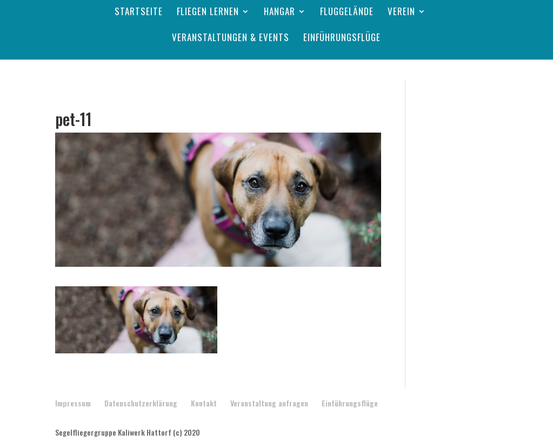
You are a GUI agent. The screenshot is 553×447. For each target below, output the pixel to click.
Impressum (73, 403)
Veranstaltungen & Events (230, 39)
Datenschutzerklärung (140, 403)
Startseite (139, 13)
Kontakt (204, 403)
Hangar (279, 13)
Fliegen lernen (208, 13)
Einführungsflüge (342, 39)
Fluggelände (347, 13)
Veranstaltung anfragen (269, 403)
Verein (401, 13)
